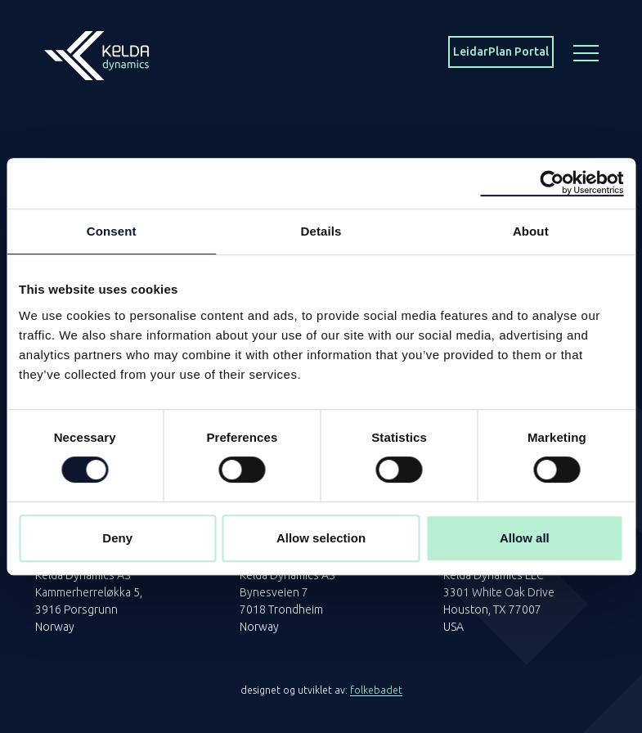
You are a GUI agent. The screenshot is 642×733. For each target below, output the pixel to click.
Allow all (525, 538)
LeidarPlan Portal (501, 51)
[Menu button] (586, 52)
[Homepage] (96, 51)
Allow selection (321, 538)
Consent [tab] (112, 231)
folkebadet (376, 690)
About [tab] (531, 231)
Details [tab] (321, 231)
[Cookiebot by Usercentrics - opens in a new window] (551, 183)
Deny (117, 538)
